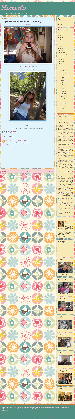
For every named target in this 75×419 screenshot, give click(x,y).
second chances (63, 197)
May (62, 63)
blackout (71, 128)
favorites (68, 152)
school (59, 195)
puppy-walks (70, 187)
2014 (61, 42)
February (63, 70)
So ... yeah (62, 84)
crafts (62, 142)
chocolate (59, 136)
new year (60, 180)
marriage (66, 173)
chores (63, 136)
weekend (60, 212)
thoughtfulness (67, 205)
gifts (59, 158)
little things (67, 170)
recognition (71, 189)
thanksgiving (60, 205)
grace (68, 158)
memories (70, 173)
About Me (60, 24)
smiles (69, 199)
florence (62, 155)
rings (62, 193)
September (63, 54)
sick (60, 198)
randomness (70, 188)
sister (72, 198)
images (59, 164)
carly (68, 133)
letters (69, 168)
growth (70, 160)
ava (72, 122)
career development (62, 133)
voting (69, 209)
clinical (63, 138)
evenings (71, 149)
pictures (59, 184)
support (62, 202)
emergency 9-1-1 (69, 146)
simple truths (64, 198)
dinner (68, 144)
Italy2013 (60, 166)
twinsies (71, 208)
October (62, 52)
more (41, 122)
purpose (59, 188)
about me (64, 119)
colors (63, 139)
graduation (71, 158)
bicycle (71, 126)
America (67, 121)
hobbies (72, 161)
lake (72, 167)
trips (59, 208)
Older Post (50, 171)
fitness (59, 155)
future (71, 157)
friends (11, 132)
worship (59, 213)
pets (65, 183)
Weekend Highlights (64, 72)
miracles (65, 175)
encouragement (60, 149)
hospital (69, 163)
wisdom (65, 212)
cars (70, 133)
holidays (59, 163)
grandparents (64, 160)
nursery (67, 180)
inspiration (61, 164)
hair (72, 160)
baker (71, 124)
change (67, 135)
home (63, 163)
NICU (64, 180)
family (59, 152)
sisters (59, 199)
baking (59, 125)
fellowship (67, 153)
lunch (72, 171)
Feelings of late (64, 86)
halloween (59, 161)
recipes (64, 189)
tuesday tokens (64, 208)
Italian (72, 164)
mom (72, 175)
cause (59, 135)
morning (71, 177)
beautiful (71, 125)
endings (64, 149)
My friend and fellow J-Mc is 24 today (21, 21)
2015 (61, 39)
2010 (61, 108)
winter (63, 212)
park (58, 183)
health (63, 161)
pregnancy (59, 185)
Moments (13, 7)
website (67, 211)
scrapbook (62, 195)
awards (59, 124)
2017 (61, 35)
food (69, 155)
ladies (70, 167)
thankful (66, 204)
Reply (7, 144)
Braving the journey (65, 74)
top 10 (71, 205)
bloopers (69, 129)
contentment (60, 140)
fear (72, 152)
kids (60, 167)
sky (62, 199)
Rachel (63, 188)
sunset (59, 202)
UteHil (41, 416)
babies (62, 124)
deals (66, 143)
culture (59, 143)
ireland (64, 164)
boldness (71, 129)
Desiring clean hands (65, 103)
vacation (60, 210)
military (59, 175)
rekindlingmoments (61, 192)
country (59, 142)
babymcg (64, 124)
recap (59, 189)
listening (61, 170)
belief (64, 126)
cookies (67, 140)
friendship (28, 122)
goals (64, 158)
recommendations (60, 191)
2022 (61, 33)
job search (68, 166)
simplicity (68, 198)
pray (71, 184)
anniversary (60, 122)
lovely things (66, 171)
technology (59, 204)
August (62, 57)
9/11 (61, 119)
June (62, 61)
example (62, 150)
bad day (68, 124)
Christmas (66, 136)
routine (66, 193)
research (59, 193)
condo (72, 139)
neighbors (71, 178)
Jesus (63, 166)
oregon (63, 181)
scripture (67, 195)
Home (28, 171)
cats (72, 133)
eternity (68, 149)
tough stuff (60, 206)
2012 (61, 46)
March (62, 68)
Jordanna (68, 221)
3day (59, 119)
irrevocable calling (68, 164)
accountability (71, 119)
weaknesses (60, 211)
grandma (60, 160)
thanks (71, 204)
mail (62, 173)
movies (59, 178)
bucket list (65, 130)
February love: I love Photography (65, 97)
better (37, 122)
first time (71, 153)
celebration (62, 135)
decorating (70, 143)
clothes (65, 138)
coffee (71, 138)
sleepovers (65, 199)
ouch (67, 181)
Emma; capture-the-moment (68, 147)
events (59, 150)
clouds (67, 138)
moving (62, 178)
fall (72, 150)
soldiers (62, 201)
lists (63, 170)
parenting (70, 181)
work (72, 212)
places (69, 184)
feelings (63, 153)
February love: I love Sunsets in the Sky (65, 77)
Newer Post (5, 171)
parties (60, 183)
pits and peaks (64, 184)
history (69, 161)
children (71, 135)
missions (68, 175)
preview (67, 185)
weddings (71, 211)
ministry (62, 175)
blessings (60, 129)
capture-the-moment (68, 132)
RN (63, 193)
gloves (61, 158)
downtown (59, 146)
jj (65, 166)
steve (68, 201)
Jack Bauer (28, 66)
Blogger (50, 416)
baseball (63, 125)
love (62, 171)
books (58, 130)
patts (63, 183)
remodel (71, 192)
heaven (66, 161)
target (66, 202)
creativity (71, 142)
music (64, 178)
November (63, 50)
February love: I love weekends (65, 91)
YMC (62, 213)
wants (71, 209)
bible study (67, 126)
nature (67, 178)
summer (71, 201)
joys (58, 167)
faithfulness (67, 150)
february (59, 153)
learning (63, 168)
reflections (70, 191)
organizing (65, 181)
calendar (69, 130)
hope (66, 163)
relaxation (66, 192)
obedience (59, 181)
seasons (59, 197)
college (59, 139)
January (62, 106)
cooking (71, 140)
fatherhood (63, 152)
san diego (70, 193)
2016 (61, 37)
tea (68, 202)
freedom (63, 157)
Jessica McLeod (10, 140)
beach (67, 125)
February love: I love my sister (65, 81)
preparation (64, 185)
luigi (69, 171)
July (62, 59)
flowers (65, 155)
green (67, 160)
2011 (61, 48)
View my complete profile (63, 236)
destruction (64, 144)
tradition (66, 206)
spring (65, 201)
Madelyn (59, 173)
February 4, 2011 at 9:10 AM (20, 140)
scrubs (72, 195)
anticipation (66, 122)
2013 (61, 44)
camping (71, 130)
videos (66, 209)
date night (63, 143)
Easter (63, 146)
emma (59, 148)
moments (60, 177)
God (66, 158)
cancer (59, 132)
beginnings (60, 126)
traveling (71, 206)
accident (67, 119)
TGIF (62, 204)
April (62, 65)
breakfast (62, 130)
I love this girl (22, 69)
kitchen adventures (65, 167)
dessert (59, 144)
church (71, 136)
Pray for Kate (63, 88)
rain (66, 188)
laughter (59, 168)
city (58, 138)
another (20, 122)
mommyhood (66, 177)
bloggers (65, 129)
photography (69, 183)
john (71, 166)
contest (64, 140)
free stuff (59, 157)
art (70, 122)
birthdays (8, 132)
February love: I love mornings (65, 101)
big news (60, 128)
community (67, 139)
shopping (68, 197)
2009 (61, 111)
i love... (71, 163)
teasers (71, 202)
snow (72, 199)
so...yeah (59, 201)
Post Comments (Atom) (31, 176)
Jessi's (25, 24)
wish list (68, 212)
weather (63, 211)
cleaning (60, 138)
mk (69, 175)
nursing (71, 180)
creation (66, 142)
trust (61, 208)
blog (63, 129)
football (72, 155)
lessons (66, 168)
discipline (71, 144)
